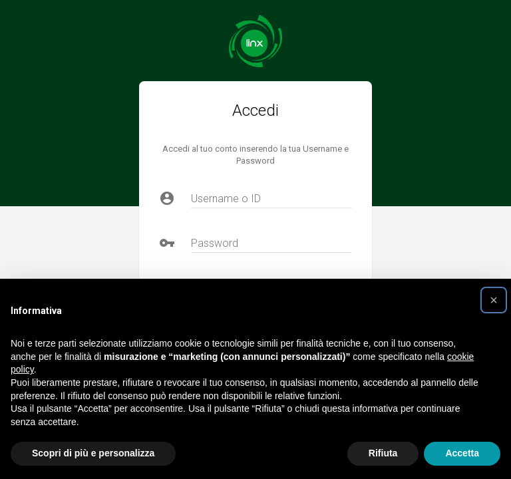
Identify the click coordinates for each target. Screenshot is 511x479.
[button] (493, 300)
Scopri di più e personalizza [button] (93, 453)
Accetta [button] (462, 453)
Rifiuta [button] (383, 453)
